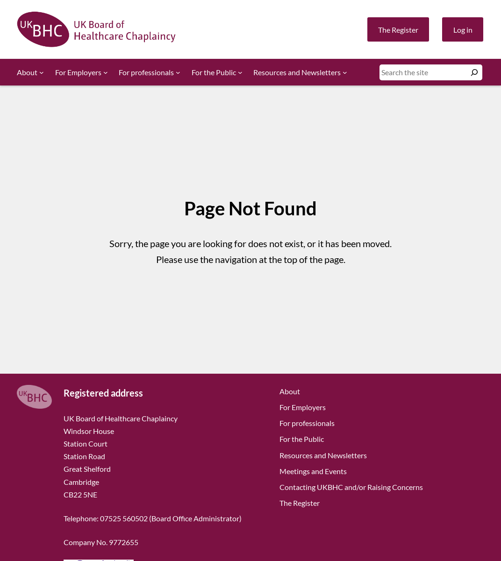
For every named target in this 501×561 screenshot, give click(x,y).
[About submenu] (41, 72)
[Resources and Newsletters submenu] (345, 72)
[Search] (474, 72)
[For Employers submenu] (105, 72)
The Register (398, 29)
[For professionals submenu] (178, 72)
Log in (462, 29)
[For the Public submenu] (240, 72)
